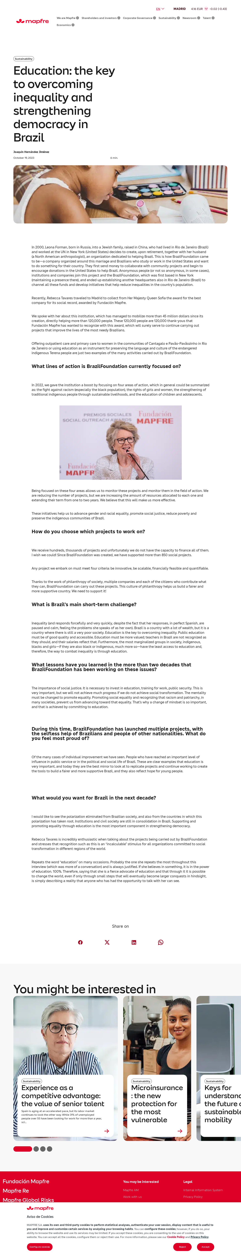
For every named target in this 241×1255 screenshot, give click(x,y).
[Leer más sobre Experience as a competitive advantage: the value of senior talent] (65, 1131)
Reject (182, 1246)
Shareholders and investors (101, 18)
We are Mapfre (68, 18)
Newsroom (191, 18)
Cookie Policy (176, 1237)
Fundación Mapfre (26, 1181)
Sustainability (169, 18)
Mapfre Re (16, 1190)
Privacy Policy (193, 1197)
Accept (206, 1246)
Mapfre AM (131, 1190)
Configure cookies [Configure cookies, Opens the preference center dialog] (40, 1246)
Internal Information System (203, 1190)
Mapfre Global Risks (28, 1200)
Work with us (132, 1197)
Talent (209, 18)
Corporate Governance (139, 18)
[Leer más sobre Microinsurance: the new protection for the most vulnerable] (157, 1131)
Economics (65, 25)
